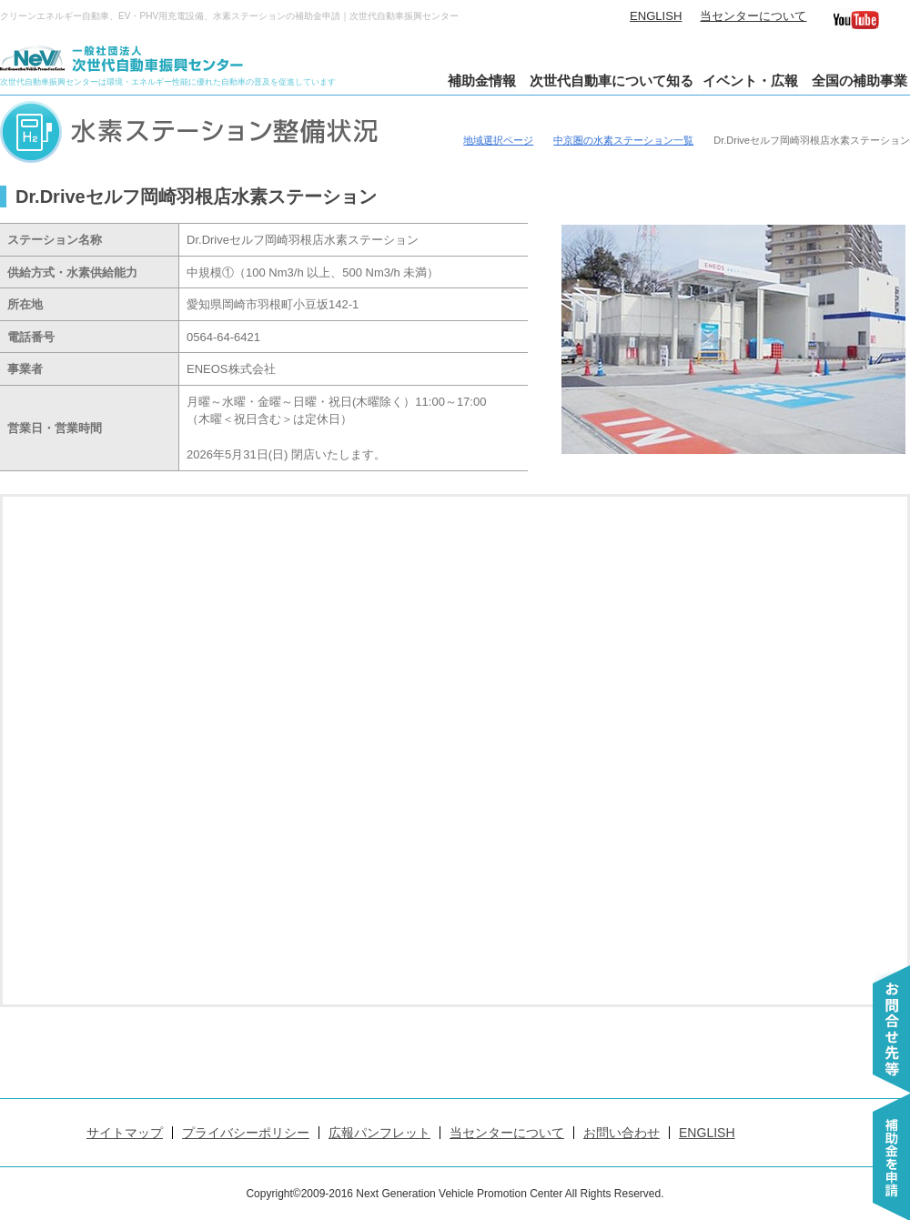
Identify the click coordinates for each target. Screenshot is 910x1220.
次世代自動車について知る (611, 80)
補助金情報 (482, 80)
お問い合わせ (621, 1132)
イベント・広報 (750, 80)
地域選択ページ (498, 140)
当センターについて (753, 16)
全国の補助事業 (859, 80)
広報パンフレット (379, 1132)
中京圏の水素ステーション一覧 (623, 140)
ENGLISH (656, 16)
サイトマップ (124, 1132)
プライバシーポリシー (245, 1132)
